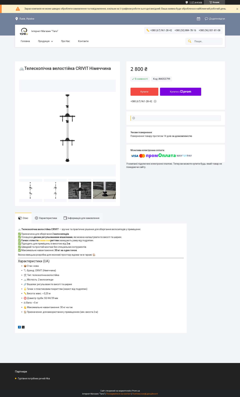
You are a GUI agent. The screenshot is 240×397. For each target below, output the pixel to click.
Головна (25, 41)
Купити (144, 91)
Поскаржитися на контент (118, 394)
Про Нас (65, 41)
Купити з (180, 91)
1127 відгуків (196, 2)
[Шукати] (189, 41)
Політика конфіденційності (145, 394)
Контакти (83, 41)
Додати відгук (217, 18)
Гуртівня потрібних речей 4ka (34, 378)
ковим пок (44, 240)
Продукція (44, 41)
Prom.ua (136, 391)
